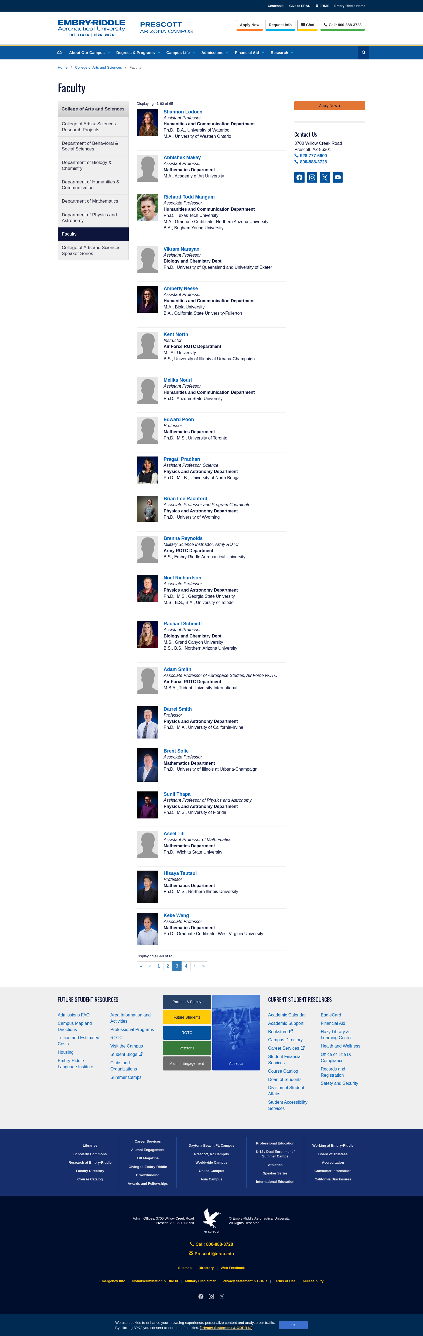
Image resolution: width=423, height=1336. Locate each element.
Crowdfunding (147, 1175)
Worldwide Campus (212, 1162)
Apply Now (249, 25)
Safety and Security (339, 1083)
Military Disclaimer (200, 1281)
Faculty (69, 234)
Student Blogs (126, 1054)
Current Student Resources (300, 999)
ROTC (116, 1037)
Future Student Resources (88, 999)
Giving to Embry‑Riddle (148, 1167)
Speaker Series (275, 1173)
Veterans (186, 1048)
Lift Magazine (148, 1158)
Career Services (286, 1048)
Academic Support (285, 1023)
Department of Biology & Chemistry (86, 165)
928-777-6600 (310, 155)
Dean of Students (285, 1079)
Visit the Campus (126, 1046)
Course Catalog (283, 1071)
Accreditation (333, 1162)
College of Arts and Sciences (98, 67)
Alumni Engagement (187, 1063)
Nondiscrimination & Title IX (155, 1281)
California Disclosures (333, 1179)
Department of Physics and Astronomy (89, 217)
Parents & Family (186, 1002)
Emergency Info (112, 1281)
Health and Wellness (340, 1046)
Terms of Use (284, 1281)
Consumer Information (332, 1171)
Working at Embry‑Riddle (333, 1145)
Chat (307, 25)
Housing (66, 1052)
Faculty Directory (90, 1171)
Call (342, 24)
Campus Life (180, 53)
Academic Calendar (287, 1015)
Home (62, 67)
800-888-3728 (310, 162)
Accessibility (312, 1281)
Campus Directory (285, 1040)
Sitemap (185, 1268)
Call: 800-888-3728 (211, 1244)
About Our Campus (89, 53)
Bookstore (280, 1031)
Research (282, 53)
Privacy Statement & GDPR (226, 1328)
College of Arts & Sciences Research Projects (89, 126)
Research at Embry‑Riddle (90, 1162)
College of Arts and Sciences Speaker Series (91, 250)
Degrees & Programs (137, 53)
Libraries (90, 1145)
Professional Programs (132, 1029)
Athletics (275, 1165)
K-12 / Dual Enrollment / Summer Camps (275, 1154)
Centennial (276, 6)
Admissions (214, 53)
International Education (275, 1182)
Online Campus (211, 1171)
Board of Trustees (333, 1154)
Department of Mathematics (90, 201)
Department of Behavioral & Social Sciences (90, 146)
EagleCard (331, 1015)
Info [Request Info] (280, 25)
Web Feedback (233, 1268)
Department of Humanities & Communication (91, 184)
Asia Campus (211, 1179)
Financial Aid (249, 53)
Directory (206, 1268)
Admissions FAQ (74, 1015)
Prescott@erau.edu (211, 1253)
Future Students (186, 1017)
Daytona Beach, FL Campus (211, 1145)
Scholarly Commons (90, 1154)
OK (293, 1325)
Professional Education (275, 1143)
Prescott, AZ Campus (211, 1154)
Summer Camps (126, 1077)
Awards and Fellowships (148, 1183)
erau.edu (211, 1220)
